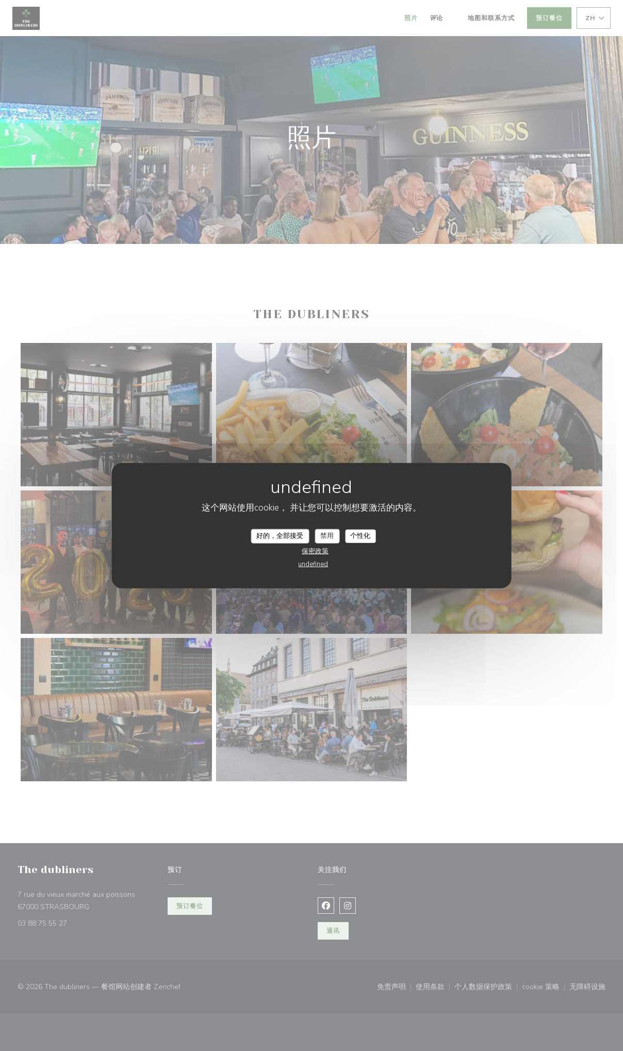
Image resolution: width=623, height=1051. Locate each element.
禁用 (327, 535)
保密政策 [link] (315, 550)
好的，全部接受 (279, 535)
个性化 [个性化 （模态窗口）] (360, 535)
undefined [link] (313, 563)
